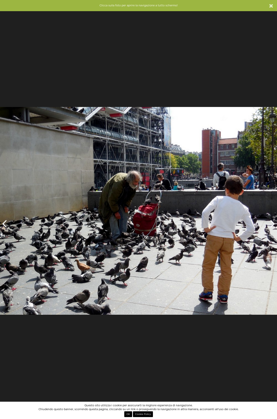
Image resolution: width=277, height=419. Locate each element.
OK (128, 414)
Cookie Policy (143, 414)
